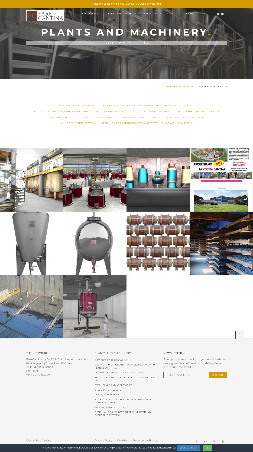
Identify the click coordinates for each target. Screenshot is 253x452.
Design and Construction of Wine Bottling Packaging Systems (146, 123)
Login (202, 14)
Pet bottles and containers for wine (61, 111)
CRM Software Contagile (77, 105)
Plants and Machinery (121, 14)
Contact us (186, 14)
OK (207, 448)
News (170, 14)
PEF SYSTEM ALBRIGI (97, 117)
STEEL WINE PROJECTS (62, 117)
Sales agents (152, 14)
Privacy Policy (103, 440)
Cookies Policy (188, 448)
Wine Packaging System (78, 123)
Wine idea (155, 3)
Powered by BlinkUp (145, 440)
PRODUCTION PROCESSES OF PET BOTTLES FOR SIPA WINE (133, 111)
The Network (90, 14)
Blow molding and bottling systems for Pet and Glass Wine (161, 117)
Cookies (122, 440)
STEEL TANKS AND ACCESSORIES (198, 111)
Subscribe (218, 375)
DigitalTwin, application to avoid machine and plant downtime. (148, 105)
